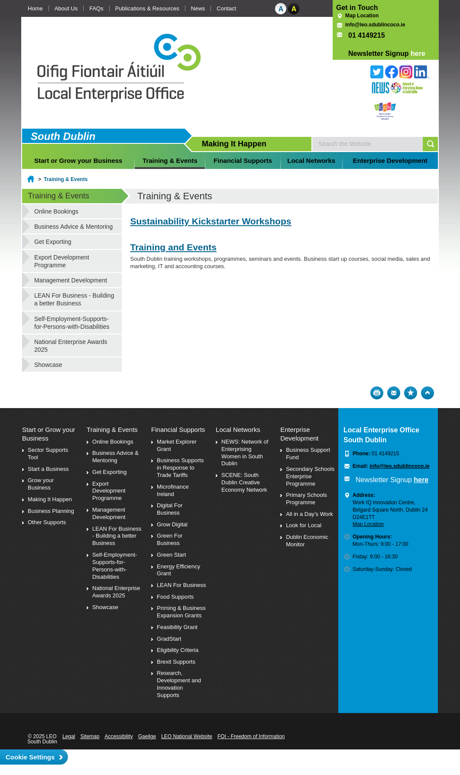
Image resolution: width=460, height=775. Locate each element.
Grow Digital (172, 524)
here (418, 53)
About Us (66, 8)
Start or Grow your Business (78, 160)
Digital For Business (169, 509)
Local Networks (311, 160)
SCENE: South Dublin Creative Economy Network (244, 482)
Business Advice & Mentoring (73, 226)
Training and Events (173, 247)
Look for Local (303, 525)
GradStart (169, 639)
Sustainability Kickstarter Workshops (211, 221)
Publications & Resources (147, 8)
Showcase (48, 364)
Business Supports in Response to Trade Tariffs (180, 467)
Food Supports (175, 596)
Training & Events (170, 160)
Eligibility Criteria (177, 650)
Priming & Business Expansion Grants (181, 612)
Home (35, 8)
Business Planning (51, 511)
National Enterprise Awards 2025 (70, 345)
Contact (226, 8)
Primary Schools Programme (306, 499)
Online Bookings (56, 211)
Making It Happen (50, 499)
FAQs (96, 8)
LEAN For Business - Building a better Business (74, 299)
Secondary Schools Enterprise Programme (310, 476)
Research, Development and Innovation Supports (179, 684)
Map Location (362, 16)
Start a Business (48, 469)
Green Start (171, 554)
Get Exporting (52, 241)
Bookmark (410, 392)
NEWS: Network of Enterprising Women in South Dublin (244, 452)
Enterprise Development (390, 160)
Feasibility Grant (177, 627)
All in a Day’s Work (309, 514)
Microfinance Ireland (173, 490)
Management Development (70, 280)
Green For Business (169, 539)
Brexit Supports (176, 661)
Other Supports (47, 522)
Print (376, 392)
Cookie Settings (30, 757)
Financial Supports (243, 160)
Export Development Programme (61, 261)
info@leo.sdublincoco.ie (375, 25)
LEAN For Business (181, 585)
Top (427, 392)
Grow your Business (41, 484)
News (198, 8)
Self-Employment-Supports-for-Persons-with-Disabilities (72, 322)
